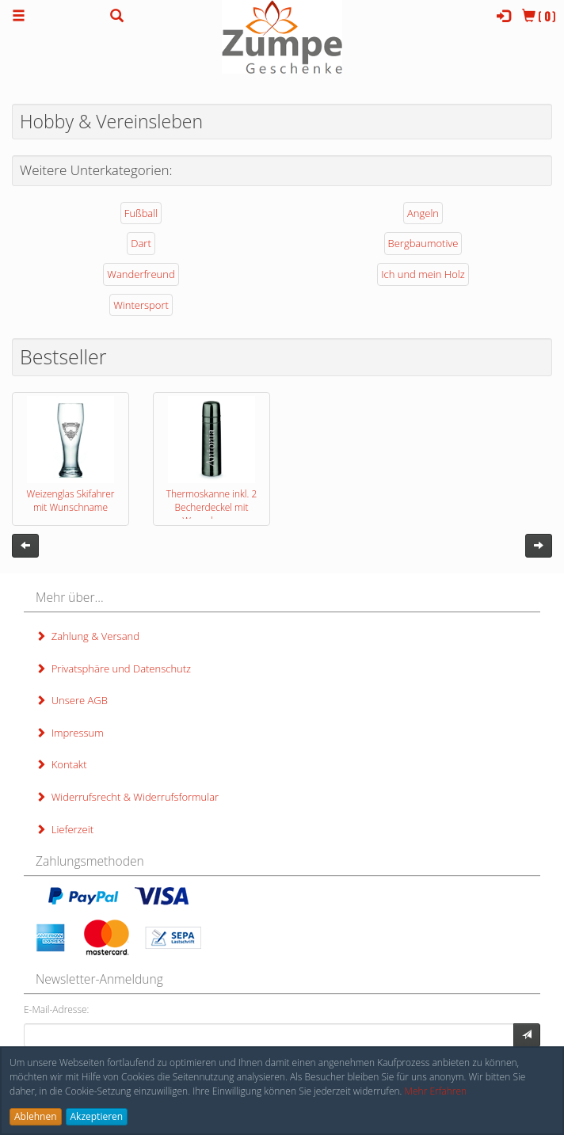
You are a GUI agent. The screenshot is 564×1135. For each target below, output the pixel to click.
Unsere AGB (72, 700)
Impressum (70, 733)
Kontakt (61, 764)
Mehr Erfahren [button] (436, 1091)
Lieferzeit (64, 829)
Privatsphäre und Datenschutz (113, 668)
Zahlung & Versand (87, 636)
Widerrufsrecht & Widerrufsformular (127, 797)
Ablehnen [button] (35, 1116)
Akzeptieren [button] (97, 1116)
